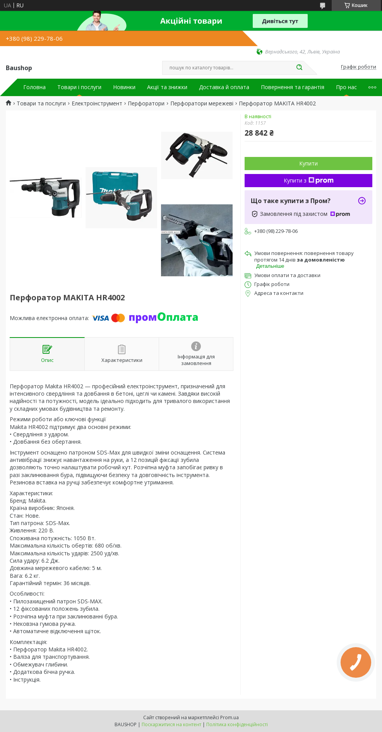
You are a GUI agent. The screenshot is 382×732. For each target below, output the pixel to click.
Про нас (346, 87)
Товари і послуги (79, 87)
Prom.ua (229, 717)
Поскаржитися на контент (171, 724)
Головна (34, 87)
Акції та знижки (167, 87)
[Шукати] (299, 68)
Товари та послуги (41, 103)
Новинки (124, 87)
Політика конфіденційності (237, 724)
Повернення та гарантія (292, 87)
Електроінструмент (97, 103)
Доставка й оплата (224, 87)
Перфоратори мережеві (201, 103)
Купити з (309, 180)
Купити (308, 163)
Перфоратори (146, 103)
